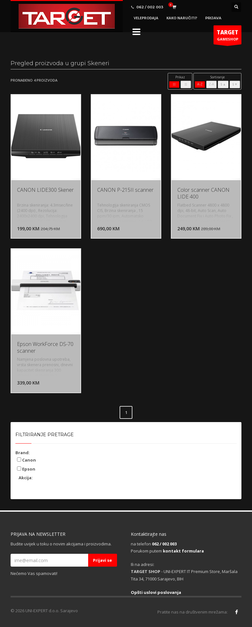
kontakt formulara (183, 551)
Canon (26, 460)
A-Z (200, 84)
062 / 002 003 (164, 544)
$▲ (223, 84)
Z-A (211, 84)
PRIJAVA (213, 18)
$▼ (235, 84)
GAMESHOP (227, 37)
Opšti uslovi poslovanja (156, 592)
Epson (26, 469)
